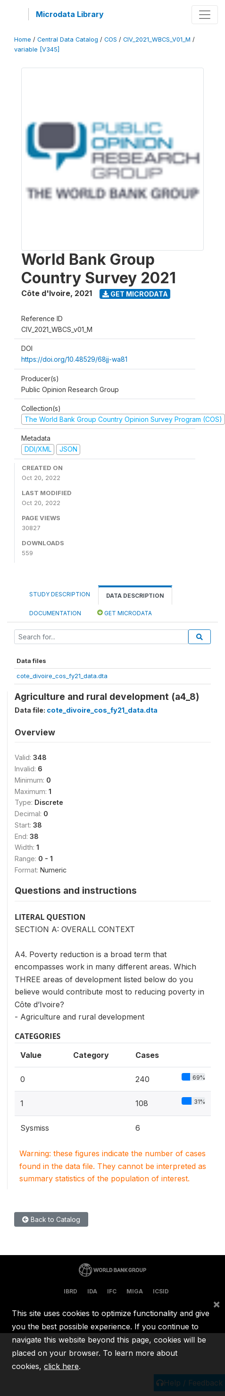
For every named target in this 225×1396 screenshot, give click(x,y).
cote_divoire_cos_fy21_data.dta (62, 676)
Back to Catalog (51, 1219)
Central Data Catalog (67, 39)
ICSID (161, 1291)
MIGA (134, 1291)
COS (110, 39)
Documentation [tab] (55, 613)
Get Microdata (135, 294)
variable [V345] (36, 49)
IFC (112, 1291)
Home (22, 39)
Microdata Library (70, 14)
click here (61, 1366)
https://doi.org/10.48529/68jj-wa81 (74, 359)
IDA (92, 1291)
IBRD (70, 1291)
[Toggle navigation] (205, 14)
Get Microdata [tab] (124, 613)
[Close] (216, 1303)
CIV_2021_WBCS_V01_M (157, 39)
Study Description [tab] (59, 594)
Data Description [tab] (135, 595)
